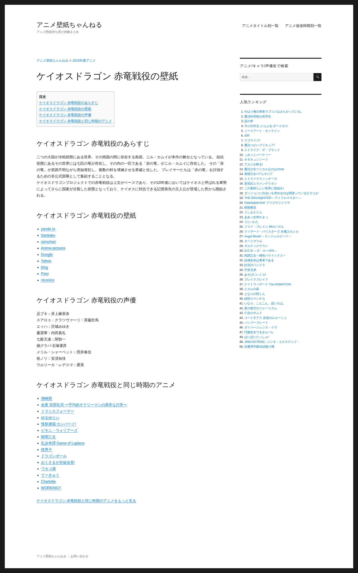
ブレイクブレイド (256, 279)
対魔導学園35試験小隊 (259, 346)
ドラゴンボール (54, 456)
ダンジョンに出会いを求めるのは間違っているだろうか (281, 193)
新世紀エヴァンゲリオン (260, 183)
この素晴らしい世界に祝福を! (264, 188)
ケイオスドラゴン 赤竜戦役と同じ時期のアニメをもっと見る (86, 501)
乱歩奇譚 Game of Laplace (62, 443)
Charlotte (48, 481)
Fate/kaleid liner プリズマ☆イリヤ (267, 202)
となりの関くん (254, 294)
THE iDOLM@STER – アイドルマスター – (272, 198)
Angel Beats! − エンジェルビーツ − (267, 236)
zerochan (48, 242)
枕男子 (46, 450)
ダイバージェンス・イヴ (260, 327)
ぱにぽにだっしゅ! (256, 337)
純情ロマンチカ (254, 298)
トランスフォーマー (57, 411)
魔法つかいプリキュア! (259, 145)
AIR (246, 135)
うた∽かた (251, 222)
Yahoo (46, 261)
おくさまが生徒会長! (58, 462)
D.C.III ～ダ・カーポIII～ (260, 250)
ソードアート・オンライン (262, 130)
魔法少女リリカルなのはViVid (264, 169)
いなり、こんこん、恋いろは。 (265, 303)
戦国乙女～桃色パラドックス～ (265, 255)
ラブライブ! (252, 140)
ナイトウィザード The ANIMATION (267, 284)
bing (44, 267)
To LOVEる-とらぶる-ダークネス (266, 126)
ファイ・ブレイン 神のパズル (264, 226)
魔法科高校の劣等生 (257, 116)
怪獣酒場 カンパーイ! (58, 424)
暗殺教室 (250, 207)
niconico (48, 280)
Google (47, 254)
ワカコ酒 (48, 469)
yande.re (48, 229)
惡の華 (248, 121)
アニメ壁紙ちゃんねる (69, 24)
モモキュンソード (256, 159)
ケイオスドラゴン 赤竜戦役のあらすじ (68, 103)
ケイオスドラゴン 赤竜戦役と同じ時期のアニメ (75, 121)
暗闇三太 (48, 437)
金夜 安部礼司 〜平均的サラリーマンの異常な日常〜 (84, 405)
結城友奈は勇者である (259, 260)
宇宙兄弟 (250, 270)
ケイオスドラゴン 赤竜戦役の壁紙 (65, 109)
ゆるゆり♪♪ (50, 418)
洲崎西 (46, 398)
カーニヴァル (253, 241)
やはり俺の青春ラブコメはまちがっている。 (274, 111)
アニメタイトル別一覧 (260, 26)
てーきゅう (50, 475)
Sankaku (48, 235)
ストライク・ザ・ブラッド (262, 150)
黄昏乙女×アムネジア (258, 174)
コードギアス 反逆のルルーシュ (265, 318)
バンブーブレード (256, 322)
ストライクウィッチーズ (260, 178)
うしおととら (253, 212)
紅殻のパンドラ (254, 265)
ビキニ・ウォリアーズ (59, 430)
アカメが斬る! (253, 164)
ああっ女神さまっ (256, 217)
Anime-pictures (53, 248)
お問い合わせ (79, 556)
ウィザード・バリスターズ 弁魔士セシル (271, 231)
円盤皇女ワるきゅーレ (259, 332)
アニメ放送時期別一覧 (303, 26)
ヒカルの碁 (251, 289)
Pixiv (45, 274)
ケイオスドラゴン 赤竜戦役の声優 (65, 115)
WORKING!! (51, 488)
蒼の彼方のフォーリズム (260, 308)
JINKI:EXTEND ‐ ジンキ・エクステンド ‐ (271, 341)
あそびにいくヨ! (255, 274)
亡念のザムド (253, 313)
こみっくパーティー (257, 154)
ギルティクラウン (256, 246)
